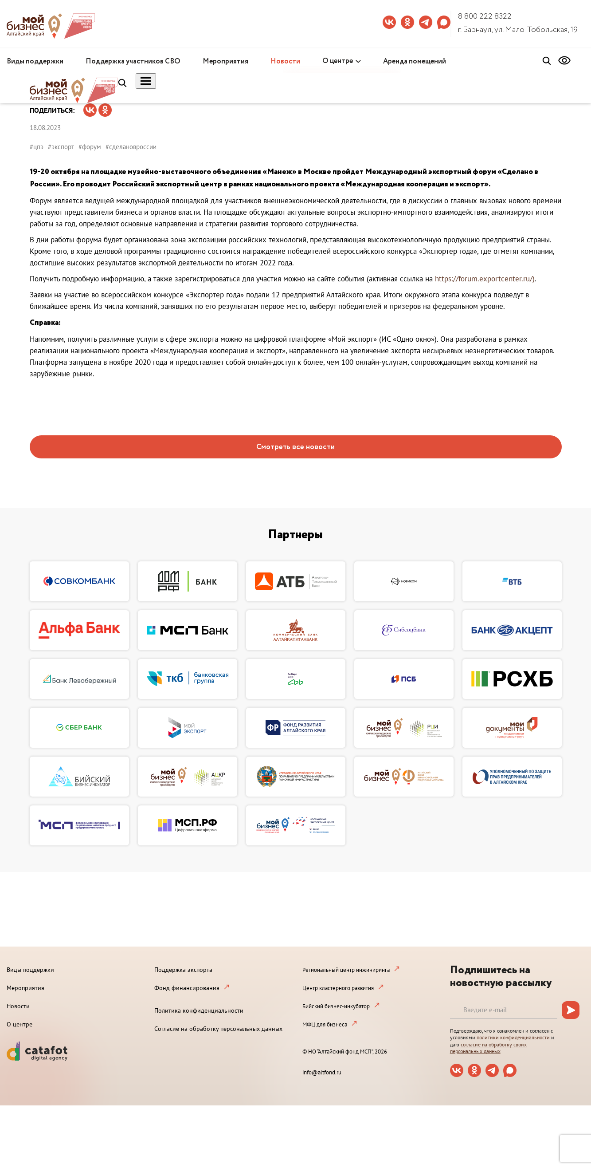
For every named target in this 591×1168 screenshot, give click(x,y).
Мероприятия (225, 61)
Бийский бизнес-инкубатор (336, 1006)
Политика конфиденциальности (198, 1010)
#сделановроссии (131, 146)
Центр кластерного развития (338, 988)
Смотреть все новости (295, 447)
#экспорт (61, 146)
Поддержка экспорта (183, 970)
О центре (337, 61)
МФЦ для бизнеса (324, 1024)
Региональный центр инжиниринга (346, 970)
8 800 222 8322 (485, 16)
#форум (89, 146)
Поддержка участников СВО (133, 61)
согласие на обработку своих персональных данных (488, 1048)
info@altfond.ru (321, 1072)
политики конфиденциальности (513, 1037)
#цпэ (36, 146)
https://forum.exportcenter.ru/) (485, 279)
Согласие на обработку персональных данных (218, 1029)
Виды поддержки (35, 61)
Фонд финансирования (186, 988)
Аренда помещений (414, 61)
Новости (285, 61)
